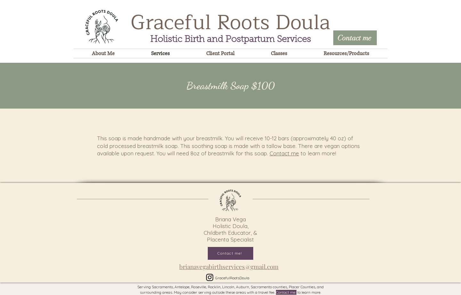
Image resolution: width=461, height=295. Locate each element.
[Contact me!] (230, 253)
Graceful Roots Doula (230, 22)
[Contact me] (355, 37)
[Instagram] (209, 277)
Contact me (284, 153)
